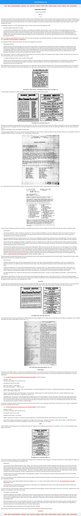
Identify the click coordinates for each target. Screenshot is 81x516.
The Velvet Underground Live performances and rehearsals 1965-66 (21, 377)
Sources (59, 5)
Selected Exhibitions (15, 5)
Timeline (42, 5)
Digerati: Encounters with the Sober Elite (17, 253)
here (30, 400)
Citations (64, 5)
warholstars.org (40, 2)
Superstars (23, 5)
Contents (38, 5)
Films (28, 5)
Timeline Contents (53, 5)
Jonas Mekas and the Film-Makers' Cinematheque (14, 39)
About (9, 5)
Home (5, 5)
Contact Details (73, 5)
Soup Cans (32, 5)
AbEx (68, 5)
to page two (40, 510)
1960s (46, 5)
